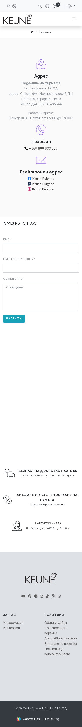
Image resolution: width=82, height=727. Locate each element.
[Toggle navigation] (74, 19)
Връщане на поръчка (60, 644)
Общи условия (55, 623)
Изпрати (14, 318)
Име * (7, 239)
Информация (13, 623)
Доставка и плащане (60, 638)
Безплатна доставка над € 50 (48, 471)
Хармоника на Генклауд (41, 719)
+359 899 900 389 (41, 149)
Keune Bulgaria (43, 179)
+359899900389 (48, 523)
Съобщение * (14, 278)
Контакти (45, 32)
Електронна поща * (19, 259)
